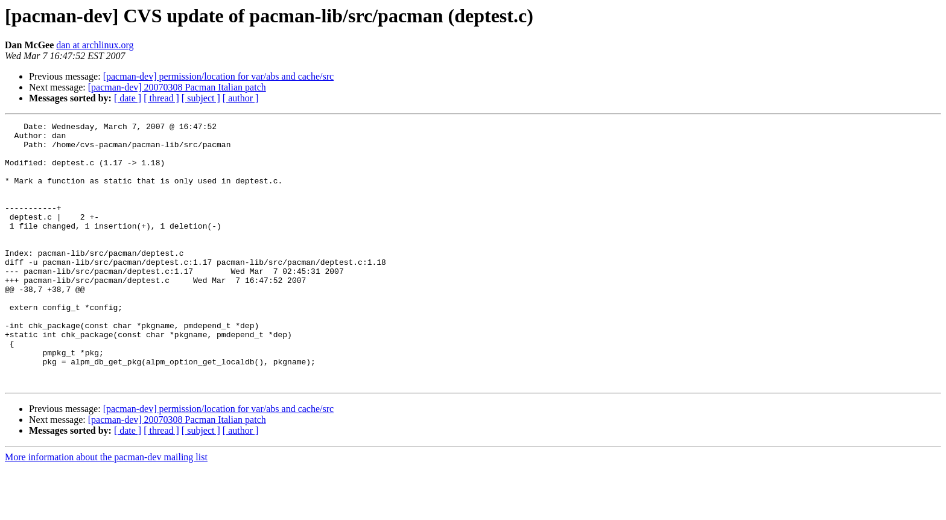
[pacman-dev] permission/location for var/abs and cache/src (218, 76)
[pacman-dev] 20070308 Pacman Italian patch (177, 87)
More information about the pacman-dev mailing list (106, 509)
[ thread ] (161, 98)
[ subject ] (201, 98)
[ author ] (241, 98)
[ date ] (127, 98)
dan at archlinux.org (94, 45)
